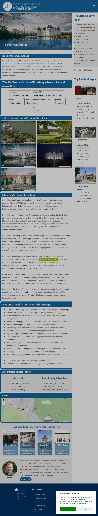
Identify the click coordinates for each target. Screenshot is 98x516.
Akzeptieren (67, 509)
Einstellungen (81, 503)
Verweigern (84, 509)
